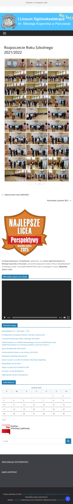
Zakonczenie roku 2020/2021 (15, 194)
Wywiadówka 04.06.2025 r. (12, 363)
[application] (36, 300)
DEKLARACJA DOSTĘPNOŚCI (15, 462)
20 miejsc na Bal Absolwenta (12, 371)
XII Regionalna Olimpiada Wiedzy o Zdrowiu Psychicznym (23, 335)
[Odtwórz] (5, 317)
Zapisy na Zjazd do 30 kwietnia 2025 (15, 367)
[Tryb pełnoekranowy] (68, 317)
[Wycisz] (64, 317)
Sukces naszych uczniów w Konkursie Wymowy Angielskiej (24, 360)
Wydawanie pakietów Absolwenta (14, 356)
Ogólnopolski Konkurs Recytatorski (15, 375)
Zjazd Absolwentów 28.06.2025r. (14, 348)
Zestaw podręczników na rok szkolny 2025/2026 (20, 352)
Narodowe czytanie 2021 (59, 200)
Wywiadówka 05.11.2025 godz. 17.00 (15, 331)
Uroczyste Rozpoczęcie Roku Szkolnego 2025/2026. (21, 339)
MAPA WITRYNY (9, 472)
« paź (4, 420)
